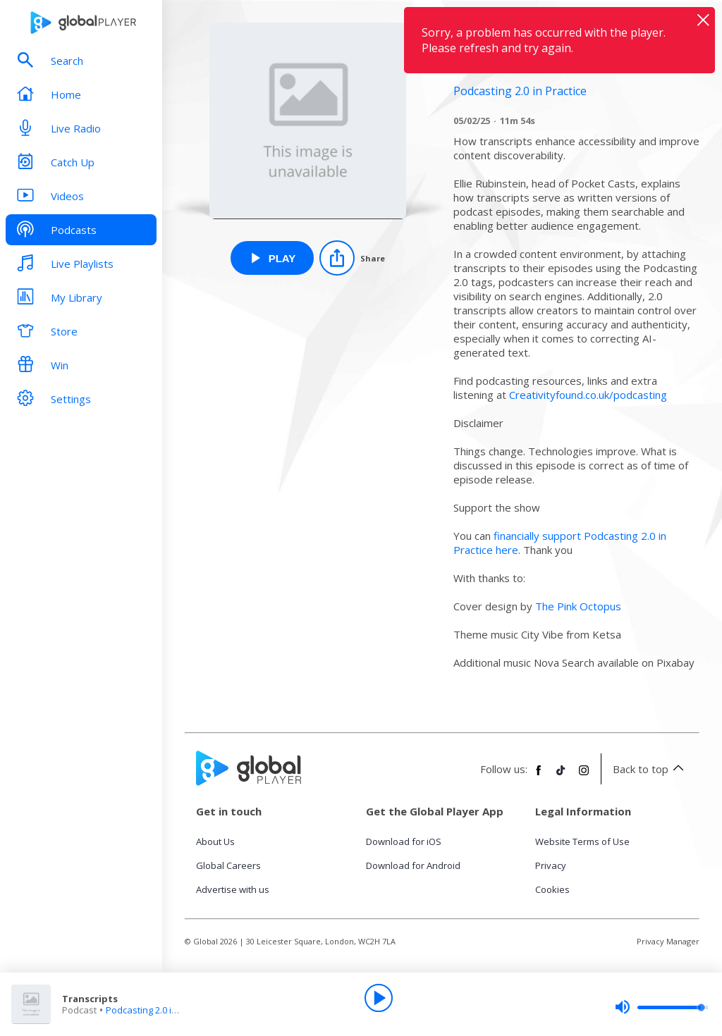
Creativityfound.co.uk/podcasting (588, 395)
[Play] (379, 998)
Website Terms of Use (582, 841)
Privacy (550, 865)
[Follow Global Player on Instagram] (584, 776)
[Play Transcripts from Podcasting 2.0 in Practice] (272, 258)
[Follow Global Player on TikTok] (561, 776)
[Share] (352, 258)
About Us (215, 841)
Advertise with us (232, 889)
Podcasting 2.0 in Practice (159, 1010)
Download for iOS (403, 841)
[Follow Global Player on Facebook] (539, 776)
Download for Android (413, 865)
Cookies (552, 889)
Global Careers (228, 865)
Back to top (650, 769)
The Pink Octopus (578, 606)
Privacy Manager (668, 941)
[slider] (661, 1007)
